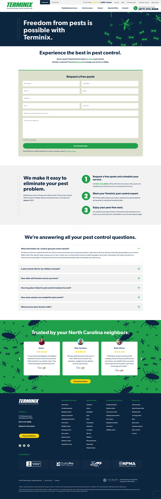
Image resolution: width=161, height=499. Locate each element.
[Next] (140, 358)
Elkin (87, 419)
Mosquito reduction (112, 422)
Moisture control (66, 440)
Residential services (70, 8)
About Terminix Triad (138, 408)
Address (27, 98)
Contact (126, 8)
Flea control (65, 433)
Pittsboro (89, 437)
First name (28, 83)
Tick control (65, 422)
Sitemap (57, 480)
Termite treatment (111, 404)
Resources (136, 400)
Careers (116, 2)
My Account (155, 2)
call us (90, 59)
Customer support (137, 426)
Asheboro (89, 404)
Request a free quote (27, 426)
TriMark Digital (131, 481)
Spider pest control (67, 415)
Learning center (131, 2)
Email (85, 91)
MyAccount (78, 62)
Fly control (109, 426)
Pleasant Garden (91, 440)
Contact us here (71, 151)
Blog (122, 2)
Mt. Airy (88, 433)
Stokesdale (89, 444)
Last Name (87, 83)
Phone (26, 91)
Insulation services (67, 444)
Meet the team (136, 412)
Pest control (65, 404)
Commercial (55, 2)
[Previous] (20, 358)
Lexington (89, 430)
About (101, 8)
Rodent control (66, 437)
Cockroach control (111, 412)
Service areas (88, 8)
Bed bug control (66, 430)
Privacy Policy (48, 480)
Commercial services (114, 400)
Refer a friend (136, 430)
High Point (89, 426)
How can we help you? (31, 120)
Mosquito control (66, 412)
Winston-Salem (90, 448)
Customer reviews (144, 2)
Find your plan (136, 404)
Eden (88, 415)
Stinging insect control (68, 419)
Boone (88, 408)
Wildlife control (66, 426)
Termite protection (67, 408)
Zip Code (86, 106)
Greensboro (90, 422)
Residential (45, 2)
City (26, 106)
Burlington (89, 412)
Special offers (113, 8)
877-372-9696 (102, 184)
